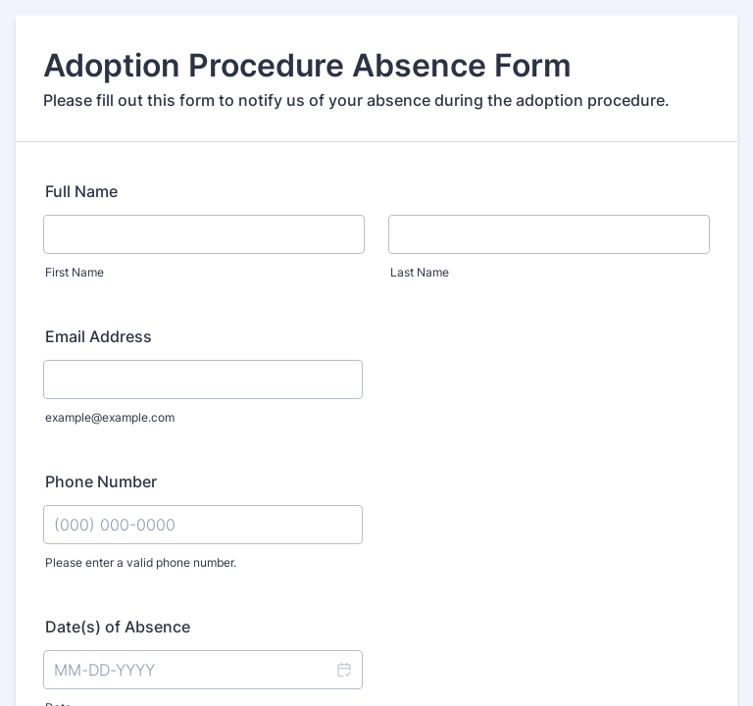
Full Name (81, 191)
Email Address (98, 336)
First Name (74, 272)
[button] (343, 669)
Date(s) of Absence (117, 626)
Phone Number (101, 481)
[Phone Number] (203, 524)
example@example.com (110, 417)
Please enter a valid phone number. (140, 562)
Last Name (419, 272)
